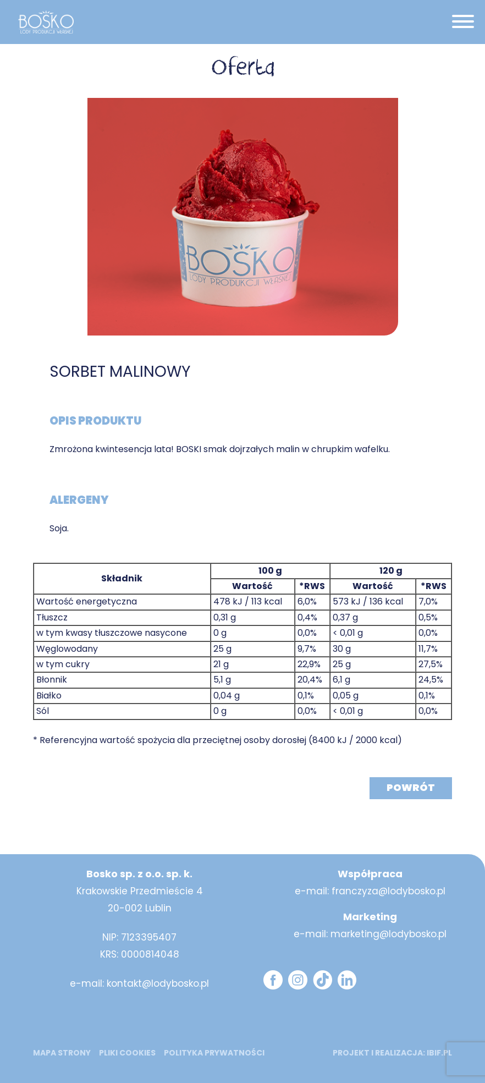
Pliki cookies (127, 1052)
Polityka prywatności (214, 1052)
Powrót (411, 787)
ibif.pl (439, 1052)
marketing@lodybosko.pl (388, 934)
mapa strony (62, 1052)
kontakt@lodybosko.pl (158, 983)
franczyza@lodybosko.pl (388, 891)
